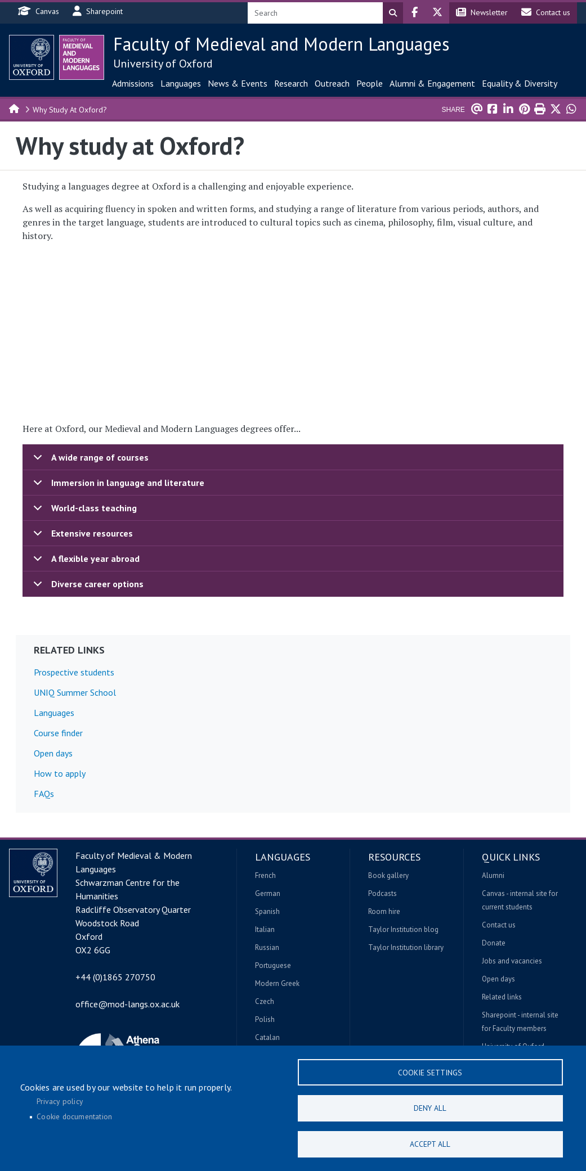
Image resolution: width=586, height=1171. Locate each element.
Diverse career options (86, 587)
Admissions (133, 83)
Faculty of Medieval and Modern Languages (281, 44)
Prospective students (74, 672)
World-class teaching (83, 511)
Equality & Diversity (519, 83)
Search (393, 13)
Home (14, 108)
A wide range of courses (89, 461)
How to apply (60, 773)
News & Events (237, 83)
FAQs (44, 793)
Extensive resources (81, 537)
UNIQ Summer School (75, 692)
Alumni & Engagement (432, 83)
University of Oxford (163, 63)
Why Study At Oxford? (70, 110)
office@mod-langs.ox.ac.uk (127, 1004)
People (369, 83)
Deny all (430, 1107)
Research (291, 83)
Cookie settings (430, 1070)
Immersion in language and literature (116, 486)
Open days (53, 753)
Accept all (430, 1143)
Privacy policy (60, 1100)
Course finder (58, 732)
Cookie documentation (74, 1116)
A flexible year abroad (84, 562)
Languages (180, 83)
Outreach (332, 83)
